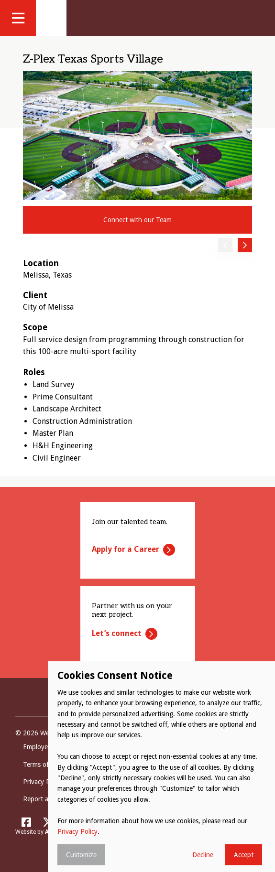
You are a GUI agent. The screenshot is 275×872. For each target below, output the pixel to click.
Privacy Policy (77, 831)
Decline (202, 855)
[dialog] (161, 766)
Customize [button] (81, 855)
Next (245, 245)
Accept (243, 855)
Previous (225, 245)
